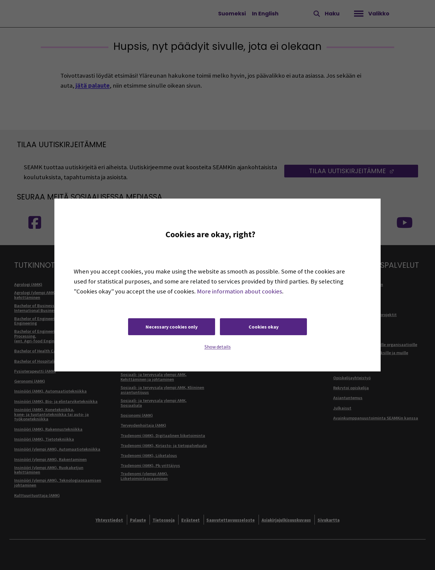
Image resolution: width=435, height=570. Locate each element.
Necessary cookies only (172, 327)
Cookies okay (264, 327)
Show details (218, 347)
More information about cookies (239, 291)
